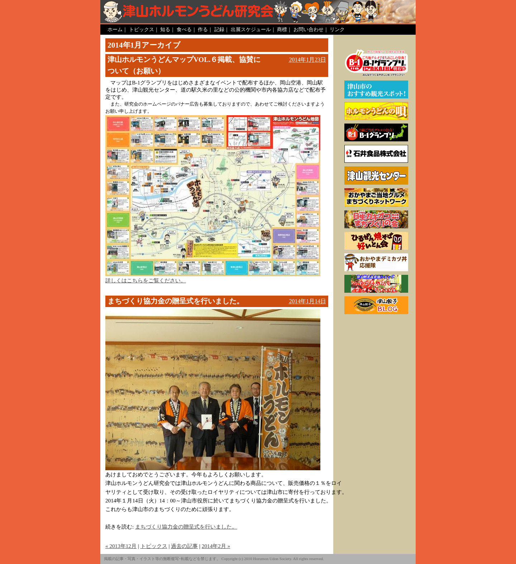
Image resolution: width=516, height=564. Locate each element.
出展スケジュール (251, 29)
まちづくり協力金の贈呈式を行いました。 (176, 301)
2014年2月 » (216, 546)
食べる (184, 29)
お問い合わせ (308, 29)
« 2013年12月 (121, 546)
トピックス (141, 29)
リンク (337, 29)
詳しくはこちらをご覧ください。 (145, 280)
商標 (282, 29)
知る (165, 29)
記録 (219, 29)
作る (203, 29)
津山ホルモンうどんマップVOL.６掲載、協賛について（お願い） (184, 65)
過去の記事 (184, 546)
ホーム (115, 29)
